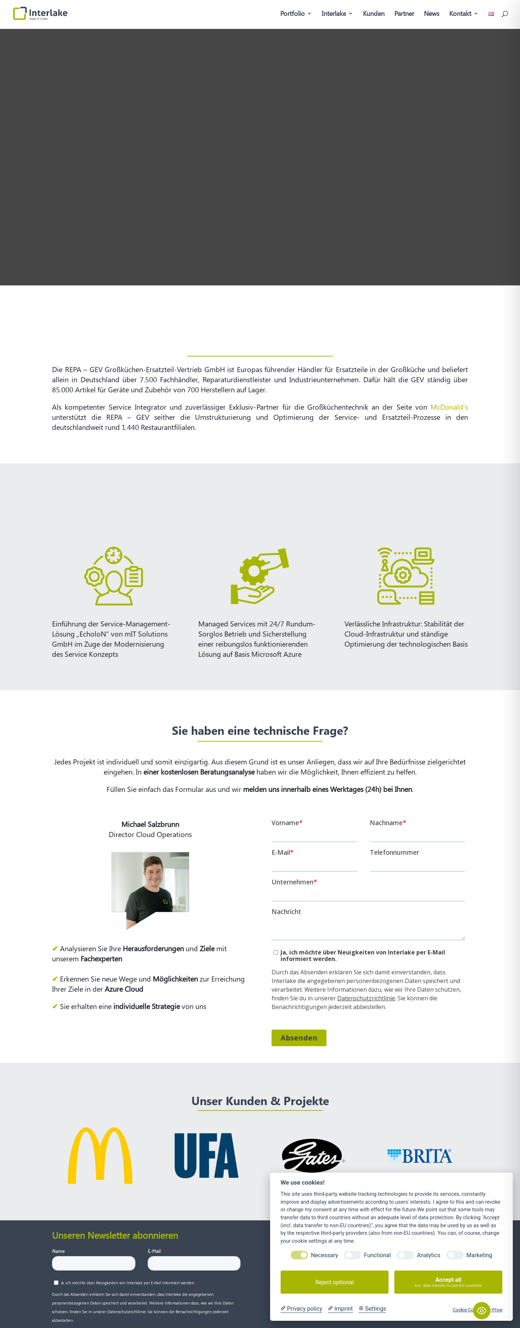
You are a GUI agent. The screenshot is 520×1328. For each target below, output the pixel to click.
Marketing (479, 1255)
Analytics (428, 1255)
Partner (404, 14)
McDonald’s (447, 406)
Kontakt (460, 14)
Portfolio (292, 14)
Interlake (334, 14)
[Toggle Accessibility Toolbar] (481, 1310)
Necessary (324, 1255)
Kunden (374, 14)
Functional (377, 1255)
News (431, 14)
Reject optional (334, 1282)
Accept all (448, 1282)
